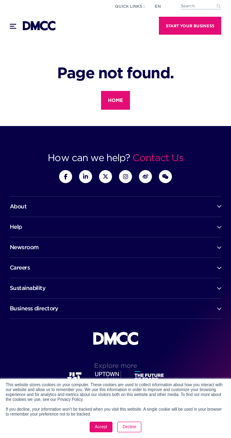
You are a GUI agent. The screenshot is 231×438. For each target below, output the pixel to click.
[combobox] (200, 6)
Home (115, 100)
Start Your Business (190, 25)
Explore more (115, 365)
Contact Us (157, 158)
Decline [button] (129, 427)
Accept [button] (101, 427)
